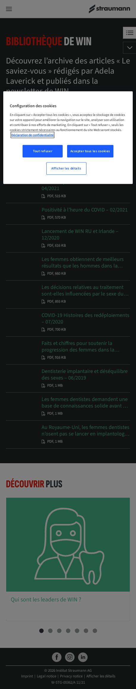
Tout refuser (42, 150)
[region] (67, 137)
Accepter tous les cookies (90, 150)
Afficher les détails (66, 168)
